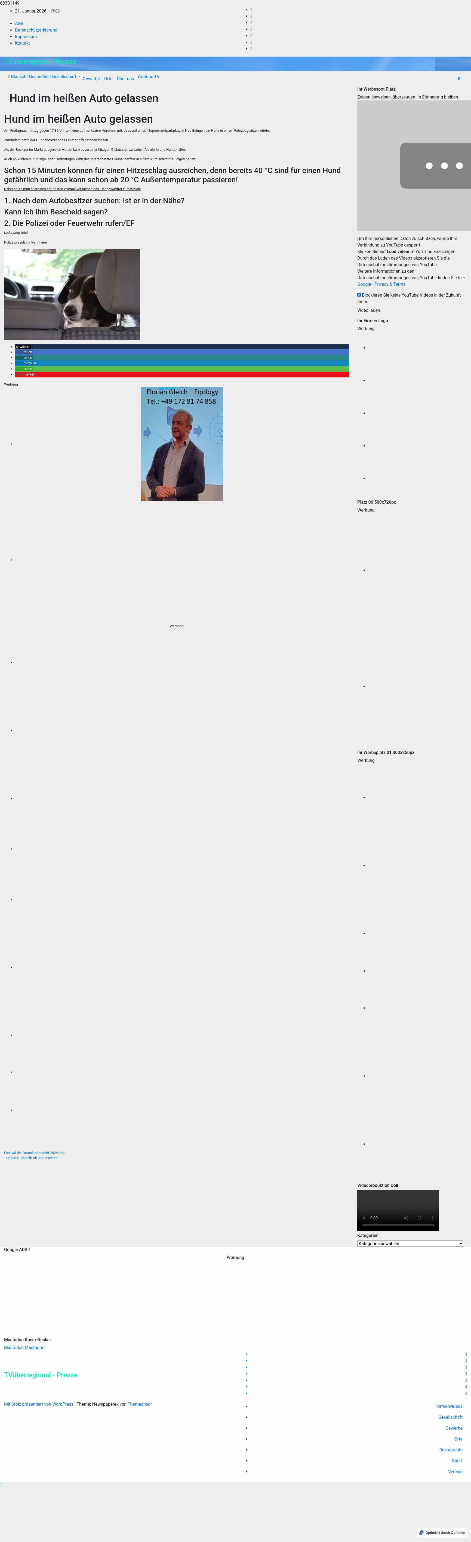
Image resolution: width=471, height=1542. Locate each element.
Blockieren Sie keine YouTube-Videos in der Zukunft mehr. (409, 298)
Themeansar (140, 1404)
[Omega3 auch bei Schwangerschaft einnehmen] (182, 1110)
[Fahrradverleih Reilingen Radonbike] (417, 865)
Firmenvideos (449, 1406)
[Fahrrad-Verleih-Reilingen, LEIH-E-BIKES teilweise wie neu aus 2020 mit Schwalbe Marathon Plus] (182, 662)
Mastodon (14, 1347)
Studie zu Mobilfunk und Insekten (31, 1158)
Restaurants (451, 1449)
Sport (457, 1460)
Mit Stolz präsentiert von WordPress (39, 1404)
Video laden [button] (368, 310)
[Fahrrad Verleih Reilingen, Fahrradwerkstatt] (182, 730)
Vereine (455, 1471)
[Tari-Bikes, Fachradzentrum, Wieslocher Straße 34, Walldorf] (182, 1035)
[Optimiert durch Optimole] (442, 1533)
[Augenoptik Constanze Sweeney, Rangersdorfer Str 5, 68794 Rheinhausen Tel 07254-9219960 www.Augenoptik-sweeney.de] (182, 798)
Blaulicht (19, 76)
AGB (19, 23)
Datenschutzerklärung (36, 30)
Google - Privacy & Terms (381, 284)
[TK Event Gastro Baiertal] (182, 899)
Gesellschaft (64, 76)
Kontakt (22, 43)
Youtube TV (147, 76)
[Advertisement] (235, 1299)
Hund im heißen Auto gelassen (84, 98)
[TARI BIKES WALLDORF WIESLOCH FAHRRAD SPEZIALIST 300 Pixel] (182, 560)
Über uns (125, 78)
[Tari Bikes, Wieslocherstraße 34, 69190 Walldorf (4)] (182, 967)
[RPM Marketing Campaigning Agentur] (417, 380)
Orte (108, 78)
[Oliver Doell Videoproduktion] (417, 347)
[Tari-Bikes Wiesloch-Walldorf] (417, 445)
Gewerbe (91, 78)
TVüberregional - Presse (40, 62)
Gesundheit (39, 76)
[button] (459, 78)
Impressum (26, 36)
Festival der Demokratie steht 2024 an (34, 1153)
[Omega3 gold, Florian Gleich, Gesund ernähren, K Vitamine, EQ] (182, 849)
